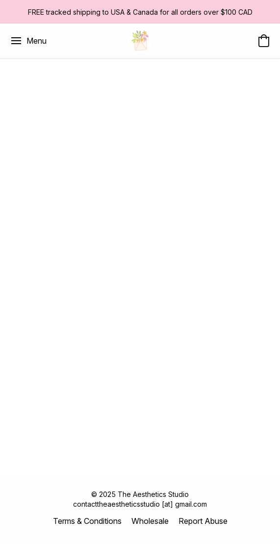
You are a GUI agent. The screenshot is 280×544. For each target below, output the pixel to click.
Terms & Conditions (87, 521)
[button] (140, 40)
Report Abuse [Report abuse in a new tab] (203, 521)
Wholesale (150, 521)
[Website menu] (28, 40)
